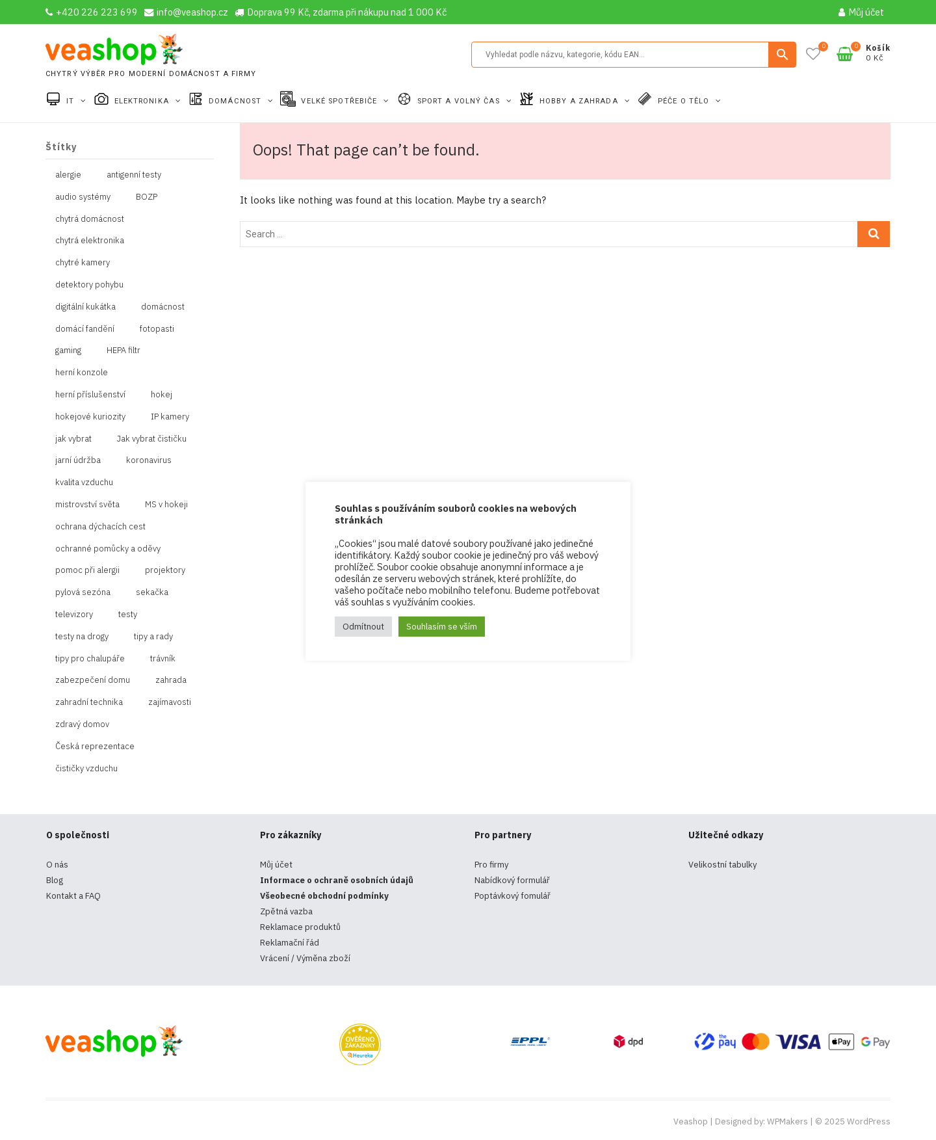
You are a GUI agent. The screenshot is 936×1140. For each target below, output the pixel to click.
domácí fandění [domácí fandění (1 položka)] (84, 328)
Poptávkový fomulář (512, 895)
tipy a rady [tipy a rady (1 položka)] (153, 636)
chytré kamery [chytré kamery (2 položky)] (82, 262)
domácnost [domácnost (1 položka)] (163, 306)
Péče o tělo (685, 101)
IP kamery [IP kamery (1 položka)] (170, 416)
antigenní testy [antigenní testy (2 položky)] (134, 174)
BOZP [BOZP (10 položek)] (146, 196)
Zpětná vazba (286, 911)
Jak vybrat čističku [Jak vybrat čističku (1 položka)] (152, 438)
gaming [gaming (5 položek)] (68, 350)
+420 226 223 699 (92, 12)
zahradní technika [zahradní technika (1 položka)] (89, 702)
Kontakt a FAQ (73, 895)
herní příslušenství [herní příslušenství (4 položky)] (90, 394)
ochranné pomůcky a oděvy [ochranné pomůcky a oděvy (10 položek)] (108, 548)
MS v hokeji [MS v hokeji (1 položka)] (166, 504)
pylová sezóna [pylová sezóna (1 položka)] (82, 592)
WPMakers (787, 1121)
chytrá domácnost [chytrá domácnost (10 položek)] (89, 218)
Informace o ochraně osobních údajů (336, 880)
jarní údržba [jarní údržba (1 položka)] (78, 460)
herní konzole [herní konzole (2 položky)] (81, 372)
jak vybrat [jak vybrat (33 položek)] (73, 438)
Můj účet (861, 12)
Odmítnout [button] (363, 626)
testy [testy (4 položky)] (127, 614)
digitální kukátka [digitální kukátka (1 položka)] (85, 306)
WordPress (868, 1121)
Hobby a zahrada (580, 101)
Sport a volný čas (459, 101)
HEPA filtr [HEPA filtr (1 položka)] (123, 350)
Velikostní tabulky (722, 864)
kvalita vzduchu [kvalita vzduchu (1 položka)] (84, 482)
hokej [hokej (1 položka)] (161, 394)
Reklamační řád (289, 942)
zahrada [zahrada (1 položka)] (171, 679)
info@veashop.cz (186, 12)
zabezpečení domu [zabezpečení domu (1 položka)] (92, 679)
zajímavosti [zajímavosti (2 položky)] (169, 702)
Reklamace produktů (300, 927)
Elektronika (143, 101)
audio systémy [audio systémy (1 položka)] (82, 196)
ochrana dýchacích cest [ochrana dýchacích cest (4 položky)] (100, 526)
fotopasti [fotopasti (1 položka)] (157, 328)
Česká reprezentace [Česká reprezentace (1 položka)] (95, 746)
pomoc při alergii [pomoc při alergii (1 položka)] (87, 570)
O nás (57, 864)
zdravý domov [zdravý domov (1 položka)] (82, 724)
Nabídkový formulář (512, 880)
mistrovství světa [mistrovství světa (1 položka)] (87, 504)
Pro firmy (491, 864)
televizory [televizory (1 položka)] (74, 614)
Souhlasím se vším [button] (441, 626)
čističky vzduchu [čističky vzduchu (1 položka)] (86, 768)
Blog (54, 880)
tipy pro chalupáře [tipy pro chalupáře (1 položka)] (90, 658)
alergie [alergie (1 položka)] (68, 174)
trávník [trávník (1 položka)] (163, 658)
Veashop (690, 1121)
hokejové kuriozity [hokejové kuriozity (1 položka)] (90, 416)
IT (71, 101)
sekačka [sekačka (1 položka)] (152, 592)
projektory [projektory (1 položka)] (165, 570)
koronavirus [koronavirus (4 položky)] (149, 460)
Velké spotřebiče (340, 101)
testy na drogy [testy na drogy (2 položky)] (82, 636)
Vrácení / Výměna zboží (305, 958)
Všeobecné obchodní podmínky (324, 895)
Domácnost (236, 101)
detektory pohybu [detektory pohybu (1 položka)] (89, 284)
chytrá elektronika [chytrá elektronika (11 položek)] (89, 240)
